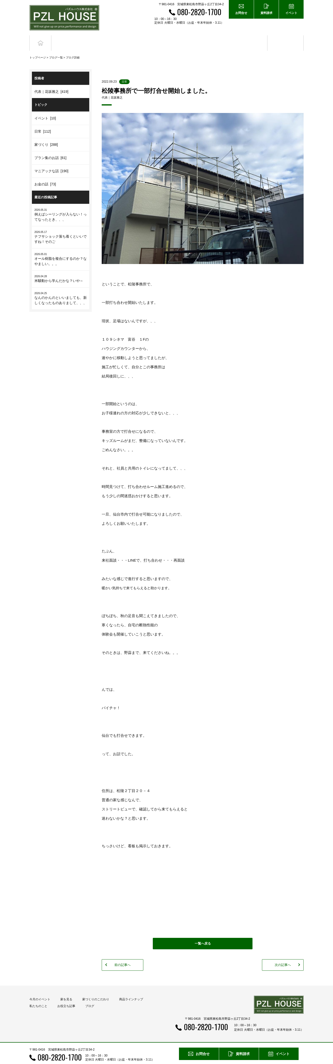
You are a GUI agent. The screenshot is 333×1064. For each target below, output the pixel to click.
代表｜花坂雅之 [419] (51, 83)
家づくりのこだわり (95, 990)
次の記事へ (283, 956)
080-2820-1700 (199, 12)
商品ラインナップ (131, 990)
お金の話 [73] (45, 175)
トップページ (37, 48)
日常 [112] (42, 122)
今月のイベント (39, 990)
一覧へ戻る (203, 934)
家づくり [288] (46, 135)
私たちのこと (38, 997)
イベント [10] (45, 109)
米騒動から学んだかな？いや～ (60, 270)
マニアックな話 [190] (51, 162)
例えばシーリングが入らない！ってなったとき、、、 (60, 206)
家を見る (66, 990)
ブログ (285, 38)
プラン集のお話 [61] (50, 149)
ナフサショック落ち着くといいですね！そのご (60, 228)
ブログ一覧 (56, 48)
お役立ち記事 (249, 38)
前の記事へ (122, 956)
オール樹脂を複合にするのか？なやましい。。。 (60, 250)
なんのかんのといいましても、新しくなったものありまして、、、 (60, 289)
